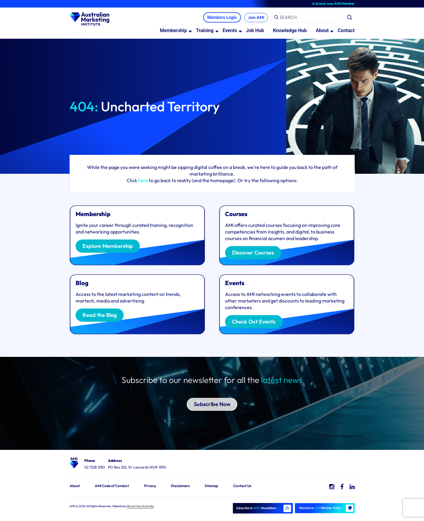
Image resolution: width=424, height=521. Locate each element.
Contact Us (242, 486)
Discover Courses (255, 253)
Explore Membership (109, 246)
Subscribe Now (212, 396)
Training (205, 31)
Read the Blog (101, 315)
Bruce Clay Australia (140, 506)
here (143, 181)
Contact (346, 31)
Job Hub (255, 31)
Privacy (150, 486)
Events (230, 31)
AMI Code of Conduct (112, 486)
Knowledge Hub (290, 31)
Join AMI (255, 17)
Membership (173, 31)
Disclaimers (180, 486)
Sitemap (211, 486)
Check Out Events (255, 322)
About (322, 31)
